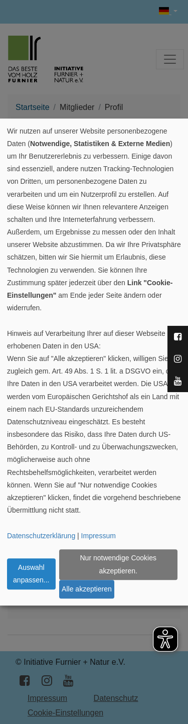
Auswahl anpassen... (31, 573)
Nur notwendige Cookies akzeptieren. (118, 564)
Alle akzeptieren (87, 589)
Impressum (98, 536)
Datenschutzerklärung (41, 536)
